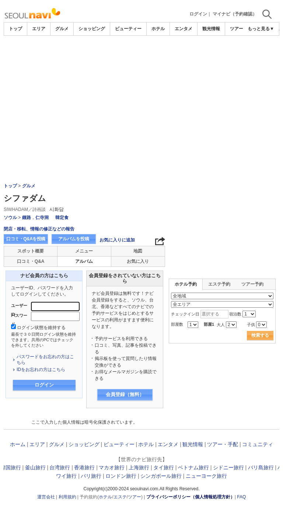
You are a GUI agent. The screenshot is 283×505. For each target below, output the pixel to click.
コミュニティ (257, 444)
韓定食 (62, 217)
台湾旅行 (59, 467)
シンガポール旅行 (161, 476)
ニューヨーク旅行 (206, 476)
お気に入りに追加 (117, 240)
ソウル (10, 217)
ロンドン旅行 (120, 476)
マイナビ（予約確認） (235, 14)
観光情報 (211, 28)
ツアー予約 (252, 284)
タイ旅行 (163, 467)
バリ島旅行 (261, 467)
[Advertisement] (141, 90)
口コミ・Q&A (31, 261)
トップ (15, 28)
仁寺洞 (42, 217)
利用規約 (67, 496)
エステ (120, 496)
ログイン (198, 14)
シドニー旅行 (228, 467)
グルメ (62, 28)
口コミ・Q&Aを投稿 (25, 238)
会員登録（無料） (125, 394)
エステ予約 (219, 284)
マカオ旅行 (112, 467)
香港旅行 (84, 467)
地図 (137, 251)
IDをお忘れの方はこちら (41, 369)
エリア (38, 28)
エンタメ (183, 28)
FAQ (241, 496)
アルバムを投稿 (73, 238)
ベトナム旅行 (193, 467)
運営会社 (46, 496)
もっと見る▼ (261, 28)
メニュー (84, 251)
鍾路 (26, 217)
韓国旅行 (10, 467)
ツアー (134, 496)
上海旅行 (139, 467)
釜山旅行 (35, 467)
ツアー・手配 (222, 444)
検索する (260, 335)
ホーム (17, 444)
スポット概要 (30, 251)
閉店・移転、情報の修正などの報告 (39, 229)
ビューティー (128, 28)
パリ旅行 (91, 476)
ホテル (158, 28)
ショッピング (91, 28)
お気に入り (138, 261)
